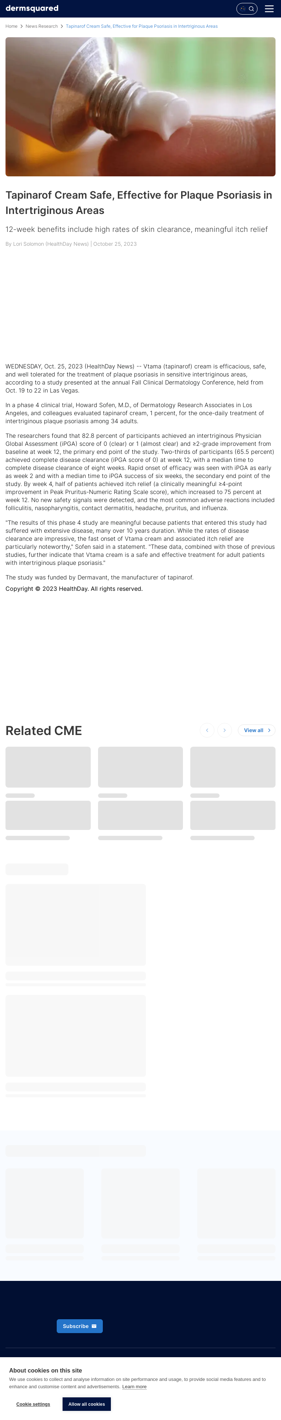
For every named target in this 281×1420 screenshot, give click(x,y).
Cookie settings (33, 1404)
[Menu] (269, 9)
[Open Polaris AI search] (247, 9)
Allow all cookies (86, 1404)
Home (11, 26)
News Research (42, 26)
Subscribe (80, 1326)
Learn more (134, 1386)
